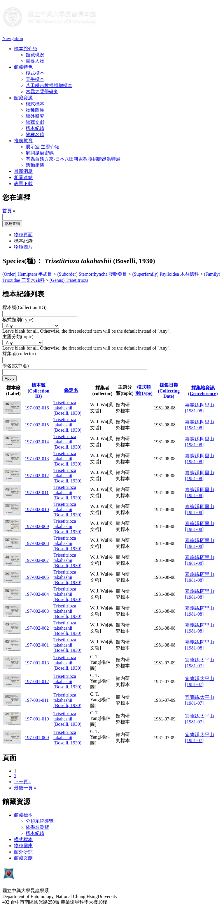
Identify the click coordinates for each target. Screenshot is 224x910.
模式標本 (35, 73)
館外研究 (35, 116)
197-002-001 (37, 644)
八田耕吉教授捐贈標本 (49, 85)
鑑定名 (71, 390)
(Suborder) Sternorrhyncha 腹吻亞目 (92, 274)
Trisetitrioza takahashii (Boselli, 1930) (67, 408)
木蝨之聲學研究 (42, 91)
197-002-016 (37, 407)
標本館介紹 (25, 48)
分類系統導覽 (40, 821)
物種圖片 (23, 246)
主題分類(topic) (18, 336)
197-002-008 (37, 543)
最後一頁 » (25, 787)
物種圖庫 (35, 109)
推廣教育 (23, 140)
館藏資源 (23, 97)
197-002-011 (37, 492)
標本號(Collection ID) (39, 391)
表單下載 (23, 183)
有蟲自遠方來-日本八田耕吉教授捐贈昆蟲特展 (73, 159)
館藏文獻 (35, 122)
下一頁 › (22, 781)
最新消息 (23, 171)
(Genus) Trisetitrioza (69, 280)
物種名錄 (35, 134)
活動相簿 (35, 165)
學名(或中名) (15, 365)
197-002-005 (37, 577)
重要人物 (35, 60)
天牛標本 (35, 79)
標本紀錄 (35, 128)
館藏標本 (23, 814)
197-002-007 (37, 560)
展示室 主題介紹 (43, 146)
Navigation (12, 38)
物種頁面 (23, 234)
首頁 (7, 210)
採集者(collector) (19, 353)
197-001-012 (37, 681)
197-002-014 (37, 441)
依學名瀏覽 (37, 827)
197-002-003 (37, 611)
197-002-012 (37, 475)
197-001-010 (37, 718)
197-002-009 (37, 526)
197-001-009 (37, 737)
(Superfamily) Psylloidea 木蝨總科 (165, 274)
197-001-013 (37, 662)
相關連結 (23, 177)
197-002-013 (37, 458)
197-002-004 (37, 594)
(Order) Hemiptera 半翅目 (27, 274)
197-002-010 (37, 509)
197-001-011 (37, 700)
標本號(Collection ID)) (24, 307)
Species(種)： (22, 261)
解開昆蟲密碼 (40, 152)
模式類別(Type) (17, 319)
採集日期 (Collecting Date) (169, 391)
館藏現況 (35, 54)
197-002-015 (37, 424)
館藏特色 (23, 67)
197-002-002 (37, 628)
